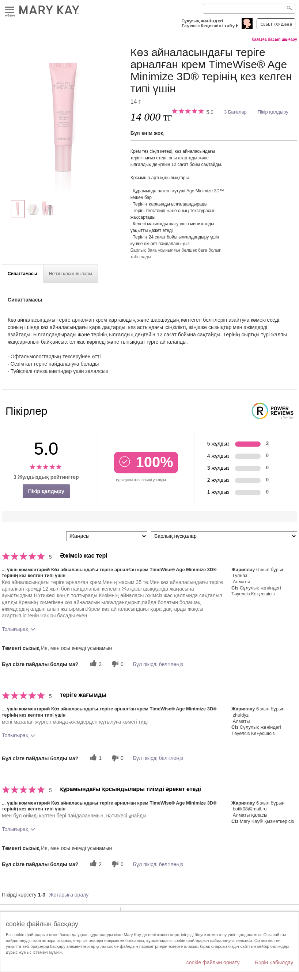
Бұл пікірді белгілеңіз (158, 664)
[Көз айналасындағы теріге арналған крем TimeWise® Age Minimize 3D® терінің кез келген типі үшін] (63, 119)
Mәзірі (9, 10)
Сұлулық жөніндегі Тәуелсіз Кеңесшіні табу (208, 23)
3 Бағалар (235, 112)
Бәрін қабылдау (274, 962)
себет (276, 24)
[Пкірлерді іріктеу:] (106, 536)
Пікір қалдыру (273, 112)
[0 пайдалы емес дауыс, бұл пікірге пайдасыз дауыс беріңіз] (117, 664)
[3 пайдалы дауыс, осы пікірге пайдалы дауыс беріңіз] (95, 664)
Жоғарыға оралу (68, 895)
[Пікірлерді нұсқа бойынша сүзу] (224, 536)
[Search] (249, 9)
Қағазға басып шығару (274, 39)
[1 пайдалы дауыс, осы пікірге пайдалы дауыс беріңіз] (95, 758)
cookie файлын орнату (213, 962)
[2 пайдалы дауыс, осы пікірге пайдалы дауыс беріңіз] (95, 864)
